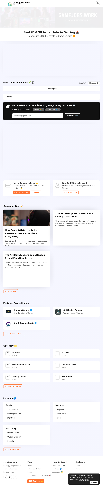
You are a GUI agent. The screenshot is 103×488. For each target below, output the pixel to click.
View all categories (13, 386)
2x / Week (26, 110)
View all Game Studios (14, 334)
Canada (10, 441)
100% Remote (13, 409)
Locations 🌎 (57, 469)
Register (36, 192)
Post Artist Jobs (21, 192)
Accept (94, 482)
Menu (5, 3)
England (60, 409)
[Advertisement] (51, 60)
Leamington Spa (14, 414)
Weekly (16, 110)
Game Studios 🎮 (58, 466)
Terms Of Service (10, 469)
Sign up (78, 469)
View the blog (10, 291)
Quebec (60, 418)
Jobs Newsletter (34, 469)
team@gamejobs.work (12, 466)
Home (29, 466)
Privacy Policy (8, 472)
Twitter (5, 477)
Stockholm (61, 414)
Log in (78, 466)
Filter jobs (52, 88)
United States (13, 433)
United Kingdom (14, 437)
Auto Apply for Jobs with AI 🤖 (39, 475)
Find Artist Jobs (70, 192)
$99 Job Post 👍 (36, 481)
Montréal (11, 418)
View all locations (12, 449)
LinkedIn (10, 477)
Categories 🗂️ (57, 472)
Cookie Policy (83, 479)
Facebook (15, 477)
